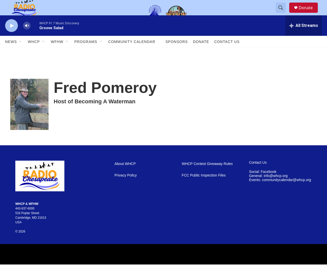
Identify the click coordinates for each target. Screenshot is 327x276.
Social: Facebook (262, 183)
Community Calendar (131, 53)
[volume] (26, 37)
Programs (85, 53)
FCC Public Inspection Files (204, 187)
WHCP (34, 53)
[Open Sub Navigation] (21, 53)
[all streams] (303, 37)
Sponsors (177, 53)
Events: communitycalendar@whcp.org (280, 191)
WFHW (57, 53)
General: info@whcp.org (268, 187)
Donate (309, 13)
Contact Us (227, 53)
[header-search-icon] (283, 13)
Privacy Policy (125, 187)
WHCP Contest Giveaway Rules (207, 175)
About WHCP (125, 175)
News (11, 53)
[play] (11, 37)
